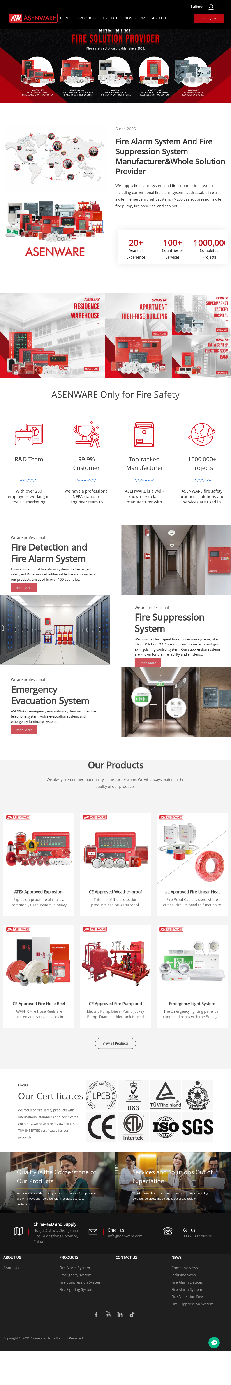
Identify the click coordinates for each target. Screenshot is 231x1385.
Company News (184, 1301)
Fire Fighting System (76, 1323)
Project (110, 18)
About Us (161, 18)
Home (65, 18)
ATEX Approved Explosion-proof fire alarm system (39, 979)
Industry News (183, 1308)
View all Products (115, 1053)
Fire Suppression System (80, 1316)
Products (86, 18)
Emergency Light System (192, 1089)
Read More (207, 688)
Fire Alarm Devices (187, 1316)
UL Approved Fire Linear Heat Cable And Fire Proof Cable (192, 979)
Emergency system (75, 1308)
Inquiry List (209, 18)
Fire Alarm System (74, 1301)
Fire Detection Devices (190, 1330)
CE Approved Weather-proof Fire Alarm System (115, 979)
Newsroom (134, 18)
